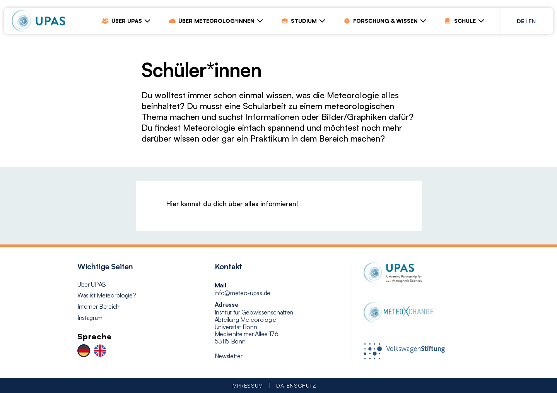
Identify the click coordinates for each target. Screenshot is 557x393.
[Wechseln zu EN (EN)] (532, 20)
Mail (220, 285)
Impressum (247, 385)
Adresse (227, 304)
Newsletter (229, 356)
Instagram (90, 317)
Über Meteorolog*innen (212, 20)
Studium (299, 20)
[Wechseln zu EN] (100, 351)
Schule (460, 20)
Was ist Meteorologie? (106, 295)
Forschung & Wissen (380, 20)
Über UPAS (122, 20)
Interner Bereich (98, 306)
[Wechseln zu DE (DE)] (520, 20)
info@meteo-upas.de (242, 293)
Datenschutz (296, 385)
